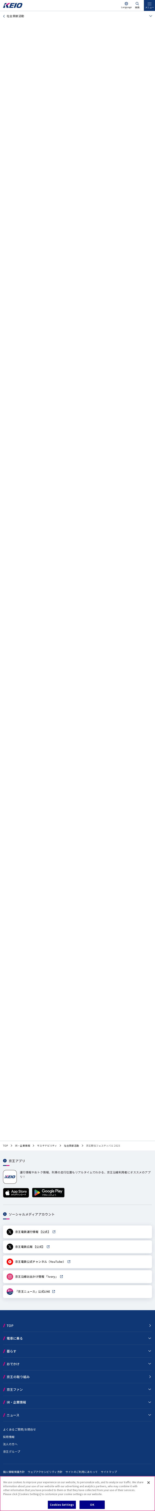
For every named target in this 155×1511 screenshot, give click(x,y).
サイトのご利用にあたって (81, 1472)
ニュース (13, 1415)
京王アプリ (17, 1160)
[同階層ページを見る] (149, 16)
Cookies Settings (62, 1505)
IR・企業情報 (16, 1402)
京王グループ (11, 1451)
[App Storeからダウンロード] (16, 1196)
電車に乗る (15, 1338)
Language (126, 7)
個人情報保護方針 (14, 1472)
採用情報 (9, 1437)
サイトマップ (109, 1472)
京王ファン (15, 1389)
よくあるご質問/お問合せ (19, 1429)
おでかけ (13, 1363)
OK (92, 1505)
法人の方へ (10, 1444)
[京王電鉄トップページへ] (12, 6)
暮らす (11, 1351)
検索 (137, 7)
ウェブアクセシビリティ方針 (45, 1472)
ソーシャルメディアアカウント (32, 1214)
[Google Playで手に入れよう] (48, 1196)
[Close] (148, 1482)
